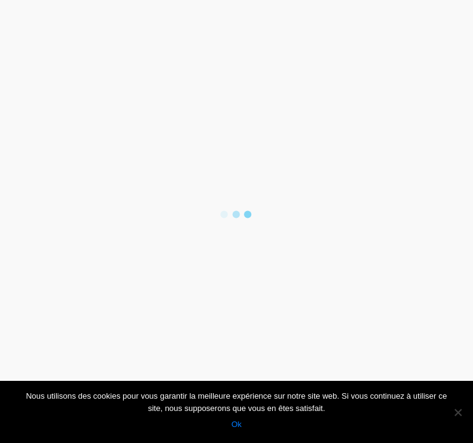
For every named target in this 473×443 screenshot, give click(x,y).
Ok (237, 424)
